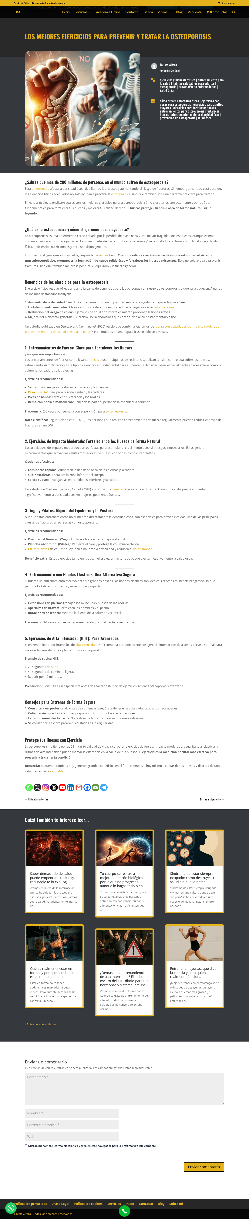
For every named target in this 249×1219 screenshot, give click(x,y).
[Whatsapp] (29, 787)
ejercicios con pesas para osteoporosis (189, 102)
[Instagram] (45, 787)
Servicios (81, 12)
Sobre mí (176, 1203)
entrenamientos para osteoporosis (182, 111)
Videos (162, 12)
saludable (56, 771)
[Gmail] (79, 787)
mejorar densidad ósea (205, 114)
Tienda (148, 12)
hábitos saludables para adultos (193, 83)
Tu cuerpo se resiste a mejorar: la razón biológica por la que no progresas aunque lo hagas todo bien (121, 879)
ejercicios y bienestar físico (177, 79)
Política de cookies (88, 1203)
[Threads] (54, 787)
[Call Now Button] (124, 1211)
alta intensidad (86, 645)
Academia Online (108, 12)
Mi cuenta (194, 12)
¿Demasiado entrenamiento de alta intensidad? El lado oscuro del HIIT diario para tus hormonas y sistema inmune (124, 978)
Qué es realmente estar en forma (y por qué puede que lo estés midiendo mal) (54, 972)
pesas (95, 360)
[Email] (95, 787)
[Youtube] (62, 787)
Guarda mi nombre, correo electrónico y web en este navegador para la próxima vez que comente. (92, 1146)
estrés (103, 255)
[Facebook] (87, 787)
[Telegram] (104, 787)
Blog (179, 12)
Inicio (66, 12)
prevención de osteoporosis (177, 117)
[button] (11, 1208)
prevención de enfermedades (197, 86)
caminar (118, 489)
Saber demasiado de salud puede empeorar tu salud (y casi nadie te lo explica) (52, 877)
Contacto (131, 12)
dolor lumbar (142, 549)
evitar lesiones (116, 411)
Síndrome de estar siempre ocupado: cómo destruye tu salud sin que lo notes (192, 877)
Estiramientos (38, 549)
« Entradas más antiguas (40, 1024)
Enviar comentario (204, 1166)
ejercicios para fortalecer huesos (194, 107)
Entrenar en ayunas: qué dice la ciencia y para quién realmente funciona (193, 972)
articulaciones (164, 307)
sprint (55, 667)
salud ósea (167, 90)
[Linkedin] (70, 787)
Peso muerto (37, 392)
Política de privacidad (30, 1203)
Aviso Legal (60, 1203)
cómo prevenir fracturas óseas (179, 100)
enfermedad (40, 189)
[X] (37, 787)
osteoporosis (168, 86)
